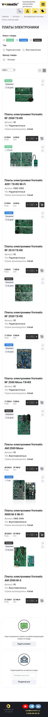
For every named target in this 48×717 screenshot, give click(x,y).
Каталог (16, 17)
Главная (5, 17)
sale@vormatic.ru (32, 710)
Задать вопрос (24, 644)
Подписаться (24, 682)
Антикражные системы (34, 17)
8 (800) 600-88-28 (32, 713)
